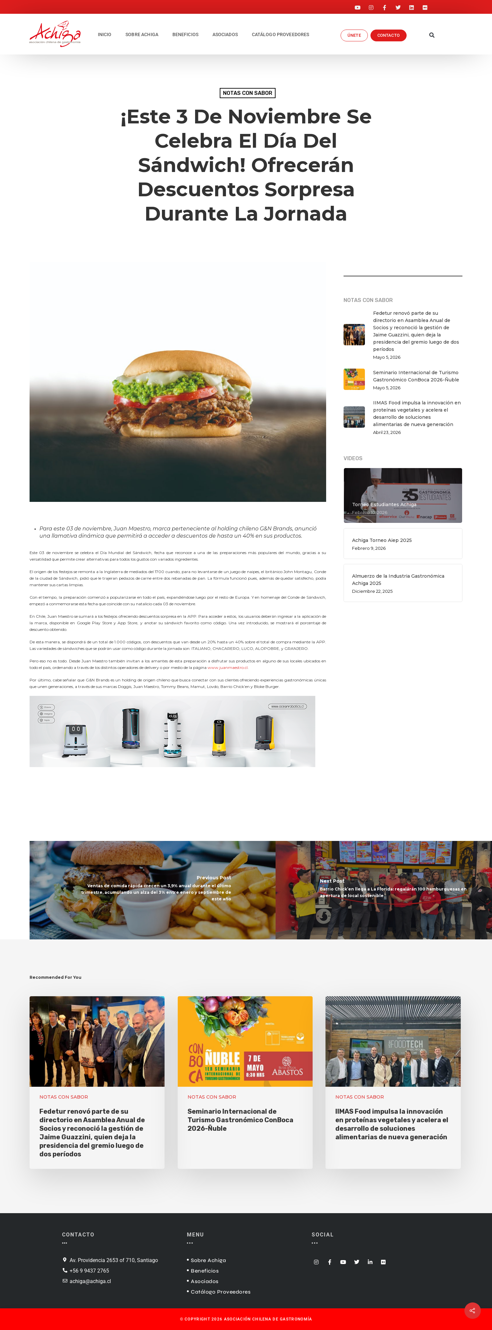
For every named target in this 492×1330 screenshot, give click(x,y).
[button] (432, 35)
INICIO (105, 34)
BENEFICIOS (185, 34)
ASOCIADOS (225, 34)
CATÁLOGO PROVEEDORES (280, 34)
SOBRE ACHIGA (141, 34)
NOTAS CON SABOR (247, 93)
